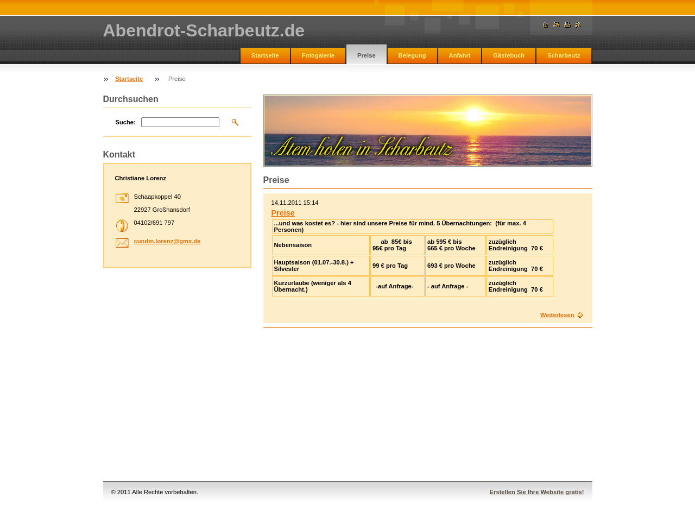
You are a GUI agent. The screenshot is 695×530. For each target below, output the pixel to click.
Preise (366, 55)
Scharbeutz (563, 55)
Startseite (265, 55)
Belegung (412, 55)
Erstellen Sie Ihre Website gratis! (537, 492)
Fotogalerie (318, 55)
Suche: (126, 122)
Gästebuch (509, 55)
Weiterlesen (557, 315)
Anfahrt (460, 55)
